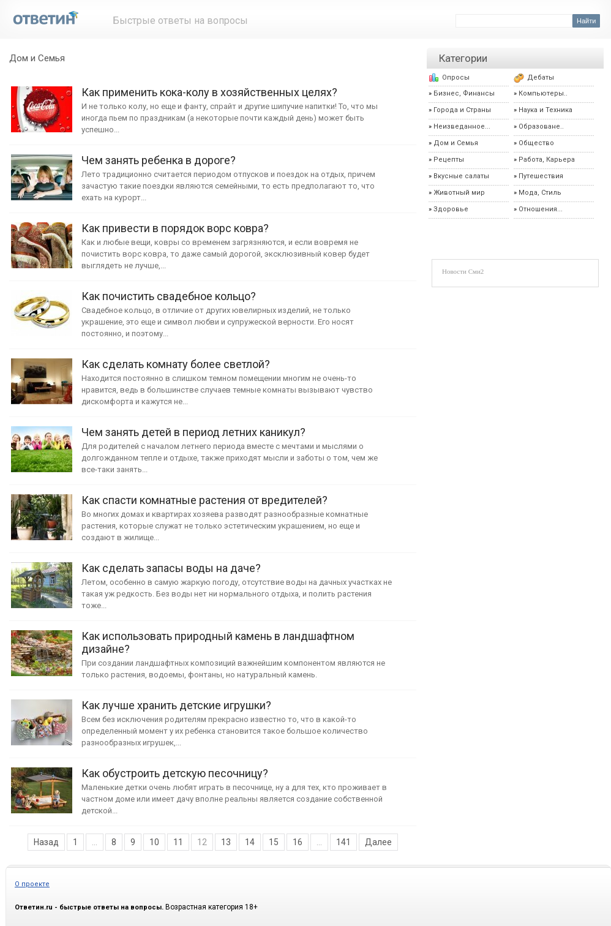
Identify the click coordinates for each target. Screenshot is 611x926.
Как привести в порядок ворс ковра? (41, 239)
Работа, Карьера (547, 160)
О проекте (32, 884)
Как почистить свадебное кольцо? (41, 307)
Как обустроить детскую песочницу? (41, 784)
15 (274, 842)
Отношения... (541, 209)
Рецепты (448, 160)
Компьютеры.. (543, 93)
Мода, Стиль (540, 193)
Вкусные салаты (461, 176)
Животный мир (459, 193)
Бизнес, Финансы (464, 93)
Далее (378, 842)
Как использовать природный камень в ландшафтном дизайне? (41, 647)
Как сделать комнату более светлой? (41, 375)
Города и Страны (462, 110)
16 (297, 842)
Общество (536, 143)
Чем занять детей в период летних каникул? (41, 443)
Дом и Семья (37, 58)
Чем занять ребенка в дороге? (41, 171)
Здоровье (450, 209)
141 (343, 842)
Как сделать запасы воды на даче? (41, 579)
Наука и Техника (545, 110)
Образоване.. (541, 126)
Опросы (456, 77)
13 (226, 842)
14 (250, 842)
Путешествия (541, 176)
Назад (46, 842)
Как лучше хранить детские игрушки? (41, 716)
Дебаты (540, 77)
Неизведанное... (461, 126)
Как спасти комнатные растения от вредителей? (41, 511)
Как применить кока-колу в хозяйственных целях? (41, 103)
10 (154, 842)
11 (178, 842)
